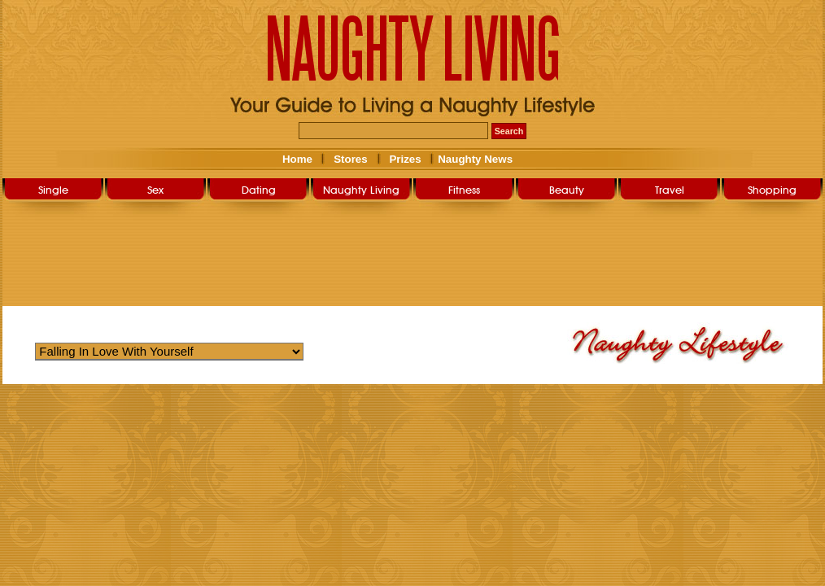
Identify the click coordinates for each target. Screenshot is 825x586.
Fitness (464, 189)
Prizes (405, 159)
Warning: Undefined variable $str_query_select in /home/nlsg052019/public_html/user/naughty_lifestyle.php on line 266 (169, 352)
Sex (155, 189)
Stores (350, 159)
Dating (259, 189)
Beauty (566, 189)
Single (53, 189)
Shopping (772, 189)
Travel (669, 189)
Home (297, 159)
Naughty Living (361, 189)
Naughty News (474, 159)
